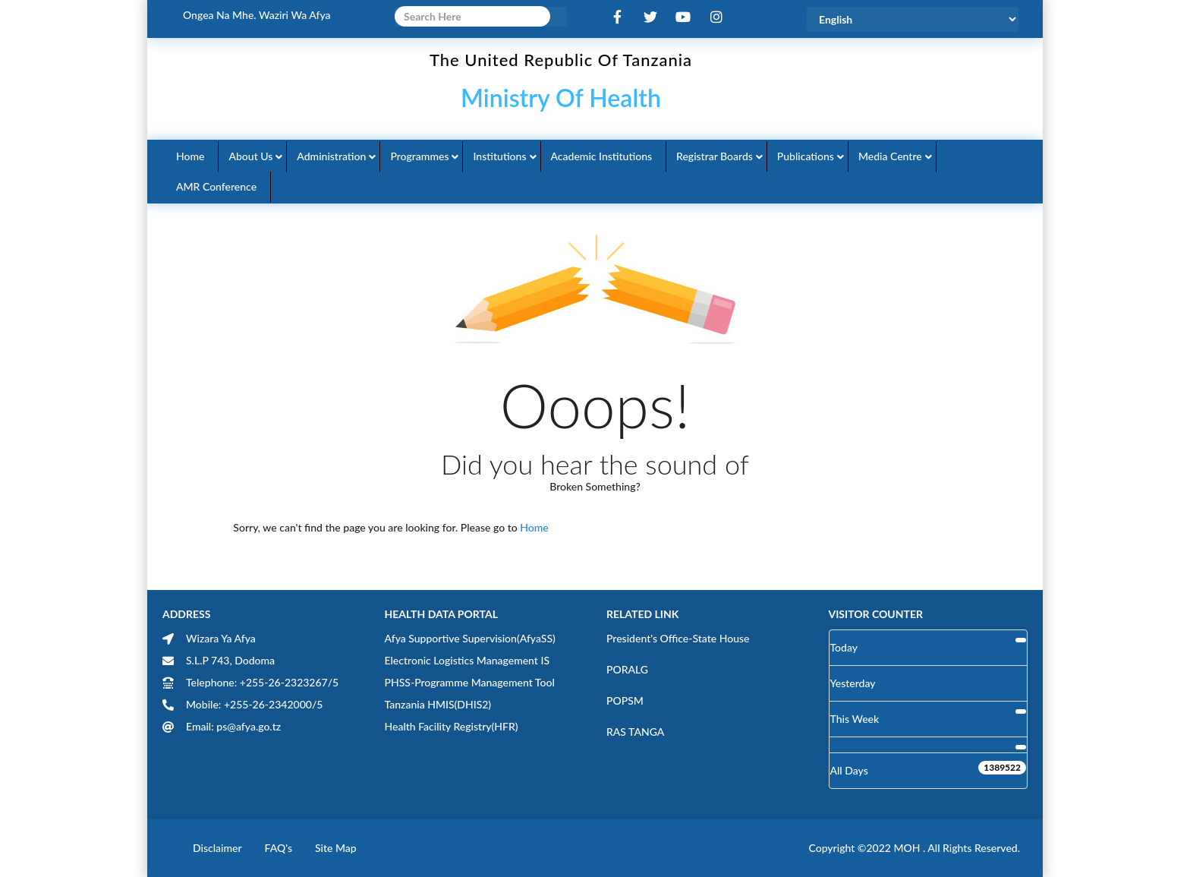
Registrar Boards (714, 156)
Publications (805, 156)
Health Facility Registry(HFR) (451, 726)
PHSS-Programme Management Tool (470, 682)
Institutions (499, 156)
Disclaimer (217, 847)
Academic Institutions (602, 156)
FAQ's (278, 847)
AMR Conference (216, 186)
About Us (250, 156)
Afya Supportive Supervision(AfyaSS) (470, 638)
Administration (331, 156)
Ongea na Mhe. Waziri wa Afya (257, 14)
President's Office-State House (678, 638)
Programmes (419, 156)
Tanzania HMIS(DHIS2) (438, 704)
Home (190, 156)
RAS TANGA (635, 731)
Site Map (336, 847)
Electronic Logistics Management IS (467, 660)
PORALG (627, 669)
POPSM (625, 700)
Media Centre (890, 156)
